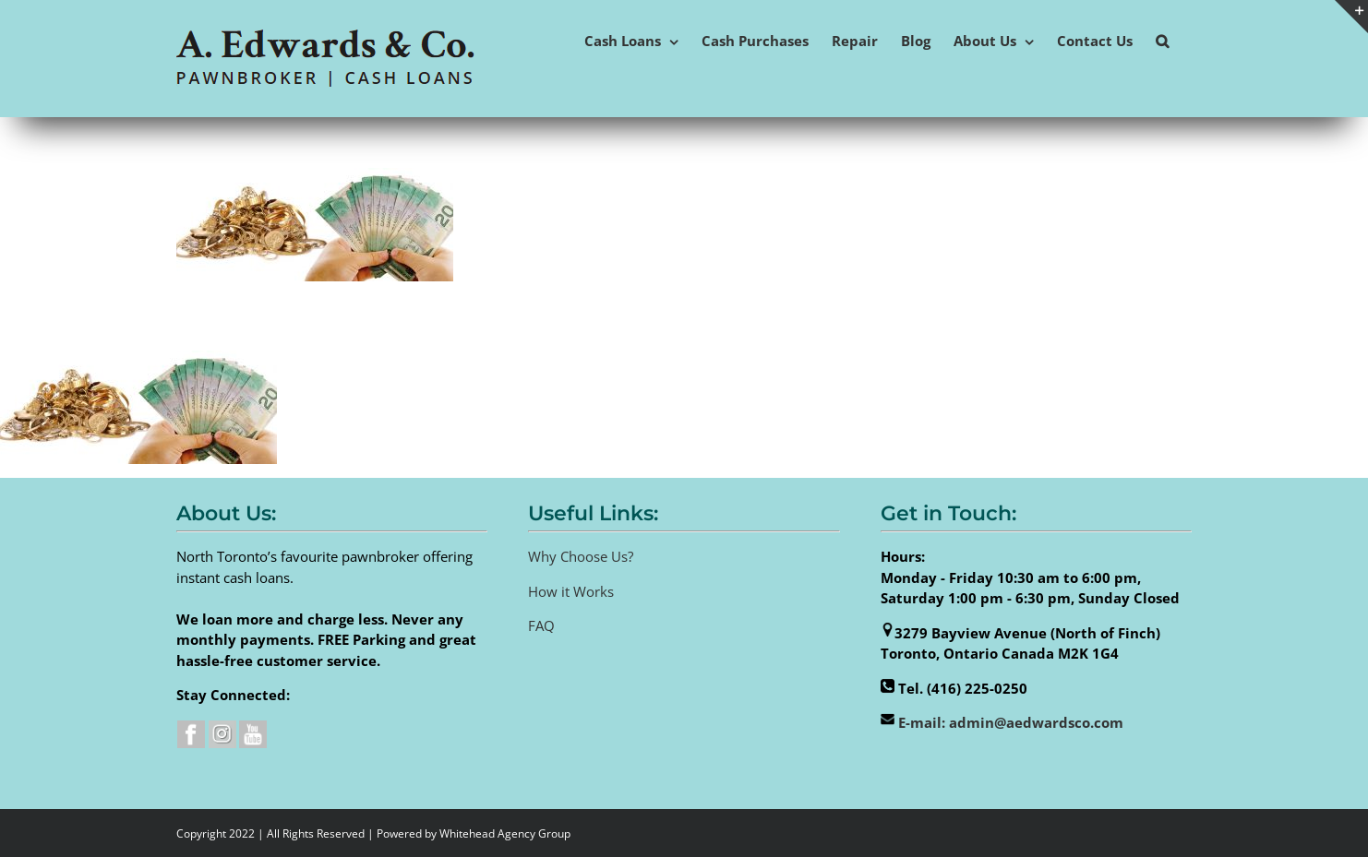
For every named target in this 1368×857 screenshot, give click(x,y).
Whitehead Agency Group (504, 833)
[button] (1162, 39)
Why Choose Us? (580, 556)
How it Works (571, 591)
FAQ (541, 625)
